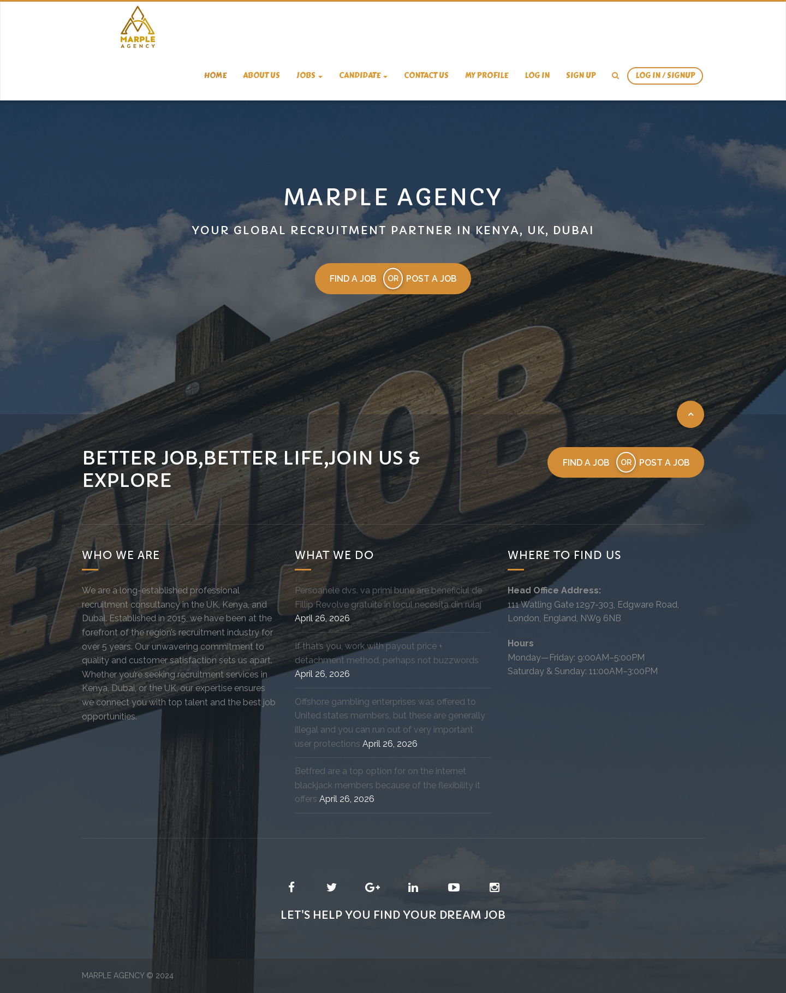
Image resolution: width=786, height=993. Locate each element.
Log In (537, 75)
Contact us (426, 75)
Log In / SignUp (665, 75)
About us (261, 75)
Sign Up (581, 75)
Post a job (432, 278)
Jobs (309, 75)
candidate (363, 75)
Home (215, 75)
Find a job (352, 278)
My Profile (486, 75)
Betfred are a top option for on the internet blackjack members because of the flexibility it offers (387, 785)
